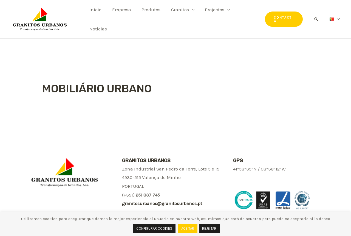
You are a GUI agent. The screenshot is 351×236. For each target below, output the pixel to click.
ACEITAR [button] (187, 228)
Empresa (119, 17)
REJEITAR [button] (209, 228)
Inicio (95, 17)
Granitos (176, 17)
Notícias (242, 17)
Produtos (147, 17)
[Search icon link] (316, 17)
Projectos (209, 17)
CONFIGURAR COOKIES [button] (154, 228)
